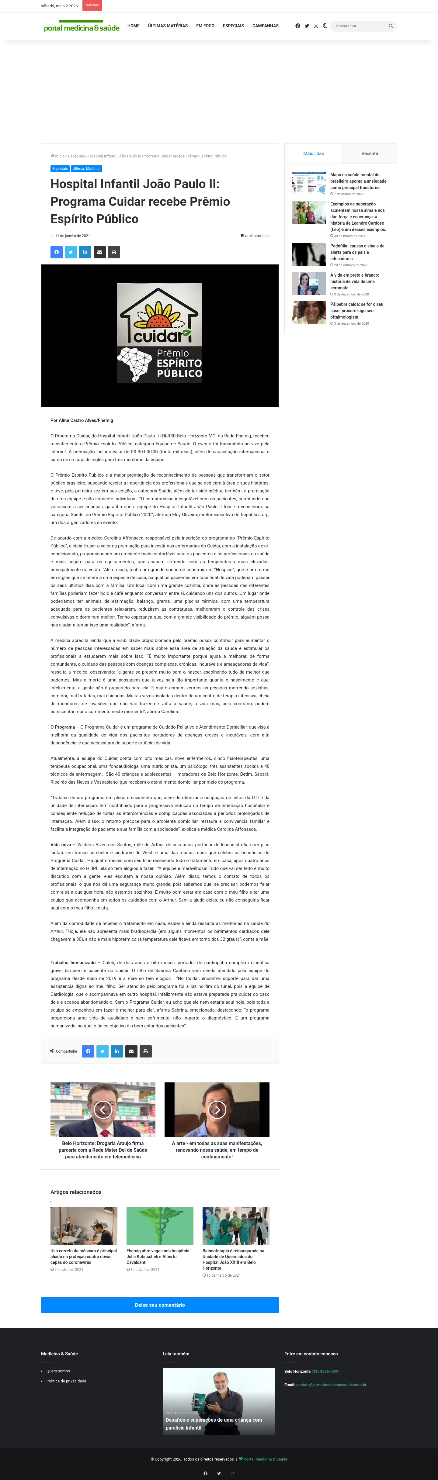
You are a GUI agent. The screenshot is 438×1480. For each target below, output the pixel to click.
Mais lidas (313, 153)
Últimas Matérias (168, 25)
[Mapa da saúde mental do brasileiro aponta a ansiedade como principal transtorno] (310, 184)
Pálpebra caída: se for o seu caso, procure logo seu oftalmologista (358, 325)
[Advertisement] (218, 91)
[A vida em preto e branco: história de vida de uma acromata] (310, 297)
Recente (370, 153)
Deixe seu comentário (160, 1305)
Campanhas (265, 25)
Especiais (233, 25)
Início (57, 156)
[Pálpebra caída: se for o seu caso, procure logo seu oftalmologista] (310, 327)
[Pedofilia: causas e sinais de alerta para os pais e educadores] (310, 268)
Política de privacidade (66, 1381)
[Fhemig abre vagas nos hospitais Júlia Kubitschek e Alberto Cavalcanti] (160, 1226)
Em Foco (205, 25)
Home (133, 25)
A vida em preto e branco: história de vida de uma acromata (356, 296)
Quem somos (58, 1371)
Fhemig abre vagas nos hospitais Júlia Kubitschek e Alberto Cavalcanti (158, 1256)
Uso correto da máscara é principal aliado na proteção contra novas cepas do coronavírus (83, 1256)
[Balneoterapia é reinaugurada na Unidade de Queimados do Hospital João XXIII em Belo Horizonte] (236, 1226)
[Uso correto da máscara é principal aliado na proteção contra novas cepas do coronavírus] (83, 1226)
